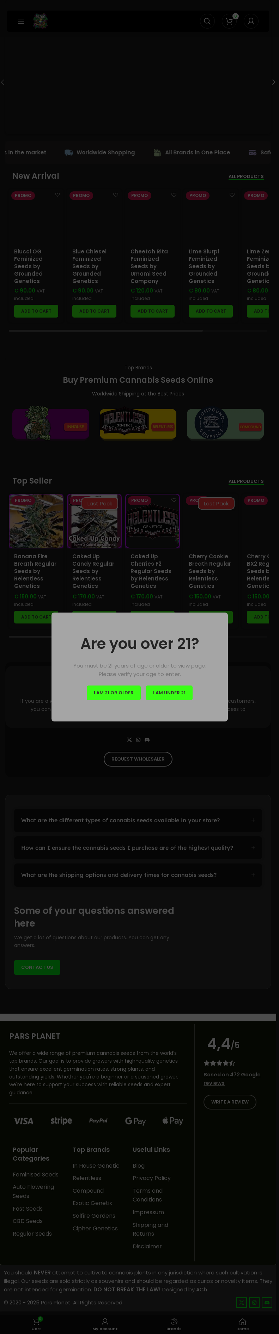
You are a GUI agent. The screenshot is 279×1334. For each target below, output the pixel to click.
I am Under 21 (169, 692)
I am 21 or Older (114, 692)
